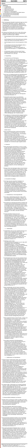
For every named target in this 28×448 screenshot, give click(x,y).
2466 (12, 221)
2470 (17, 270)
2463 (24, 200)
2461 (23, 152)
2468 (15, 238)
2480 (18, 394)
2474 (26, 307)
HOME (2, 444)
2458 (15, 94)
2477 (5, 334)
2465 (22, 219)
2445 (5, 37)
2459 (19, 132)
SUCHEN (14, 1)
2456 (25, 82)
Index (3, 1)
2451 (5, 49)
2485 (21, 434)
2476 (14, 325)
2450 (16, 48)
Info (25, 1)
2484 (10, 433)
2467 (17, 235)
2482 (26, 422)
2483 (15, 425)
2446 (23, 40)
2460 (12, 133)
